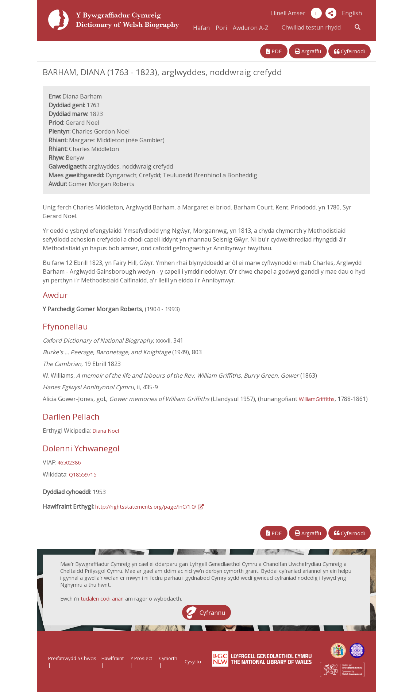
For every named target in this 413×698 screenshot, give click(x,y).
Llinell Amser (287, 13)
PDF (274, 51)
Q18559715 (82, 474)
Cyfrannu (212, 612)
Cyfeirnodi (349, 51)
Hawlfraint (112, 658)
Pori (221, 28)
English (352, 13)
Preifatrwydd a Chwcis (72, 658)
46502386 (69, 462)
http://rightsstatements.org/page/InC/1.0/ (149, 506)
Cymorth (168, 658)
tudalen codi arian (102, 598)
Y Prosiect (141, 658)
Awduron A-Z (251, 28)
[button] (330, 13)
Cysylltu (193, 661)
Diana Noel (105, 430)
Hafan (201, 28)
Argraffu (308, 51)
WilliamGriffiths (317, 399)
